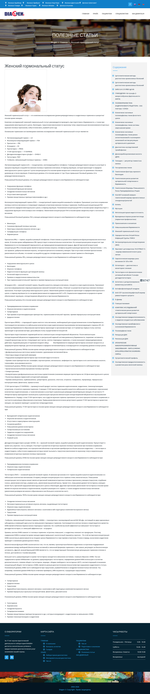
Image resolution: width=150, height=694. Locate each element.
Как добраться (138, 14)
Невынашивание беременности (127, 227)
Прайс (95, 14)
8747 (145, 280)
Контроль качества (53, 646)
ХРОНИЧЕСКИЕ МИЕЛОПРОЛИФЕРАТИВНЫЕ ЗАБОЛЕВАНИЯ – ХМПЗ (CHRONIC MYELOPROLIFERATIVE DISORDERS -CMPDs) (128, 348)
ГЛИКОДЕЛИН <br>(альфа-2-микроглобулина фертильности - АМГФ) (128, 96)
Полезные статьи (88, 652)
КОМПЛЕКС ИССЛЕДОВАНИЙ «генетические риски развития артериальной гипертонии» (127, 310)
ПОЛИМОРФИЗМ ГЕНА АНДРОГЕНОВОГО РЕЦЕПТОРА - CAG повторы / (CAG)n (128, 106)
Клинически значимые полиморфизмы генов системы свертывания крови (127, 125)
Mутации (118, 208)
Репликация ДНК (121, 339)
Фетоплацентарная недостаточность (129, 212)
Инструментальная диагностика (58, 658)
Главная (85, 14)
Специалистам (122, 14)
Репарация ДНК (121, 335)
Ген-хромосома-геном (123, 168)
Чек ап (48, 661)
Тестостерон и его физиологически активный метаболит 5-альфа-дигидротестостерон (128, 275)
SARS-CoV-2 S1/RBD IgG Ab (124, 89)
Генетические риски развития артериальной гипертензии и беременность (126, 181)
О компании (50, 644)
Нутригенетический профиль (126, 358)
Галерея (49, 649)
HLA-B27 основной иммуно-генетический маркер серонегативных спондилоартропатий (130, 198)
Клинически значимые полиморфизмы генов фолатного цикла (128, 115)
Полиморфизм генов (123, 331)
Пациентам (107, 14)
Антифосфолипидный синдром (127, 289)
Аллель (118, 204)
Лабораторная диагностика (56, 655)
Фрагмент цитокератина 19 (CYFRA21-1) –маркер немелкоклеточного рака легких (130, 252)
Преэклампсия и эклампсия (125, 223)
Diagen (54, 42)
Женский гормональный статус (127, 231)
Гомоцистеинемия (122, 303)
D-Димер (118, 299)
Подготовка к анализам (90, 646)
